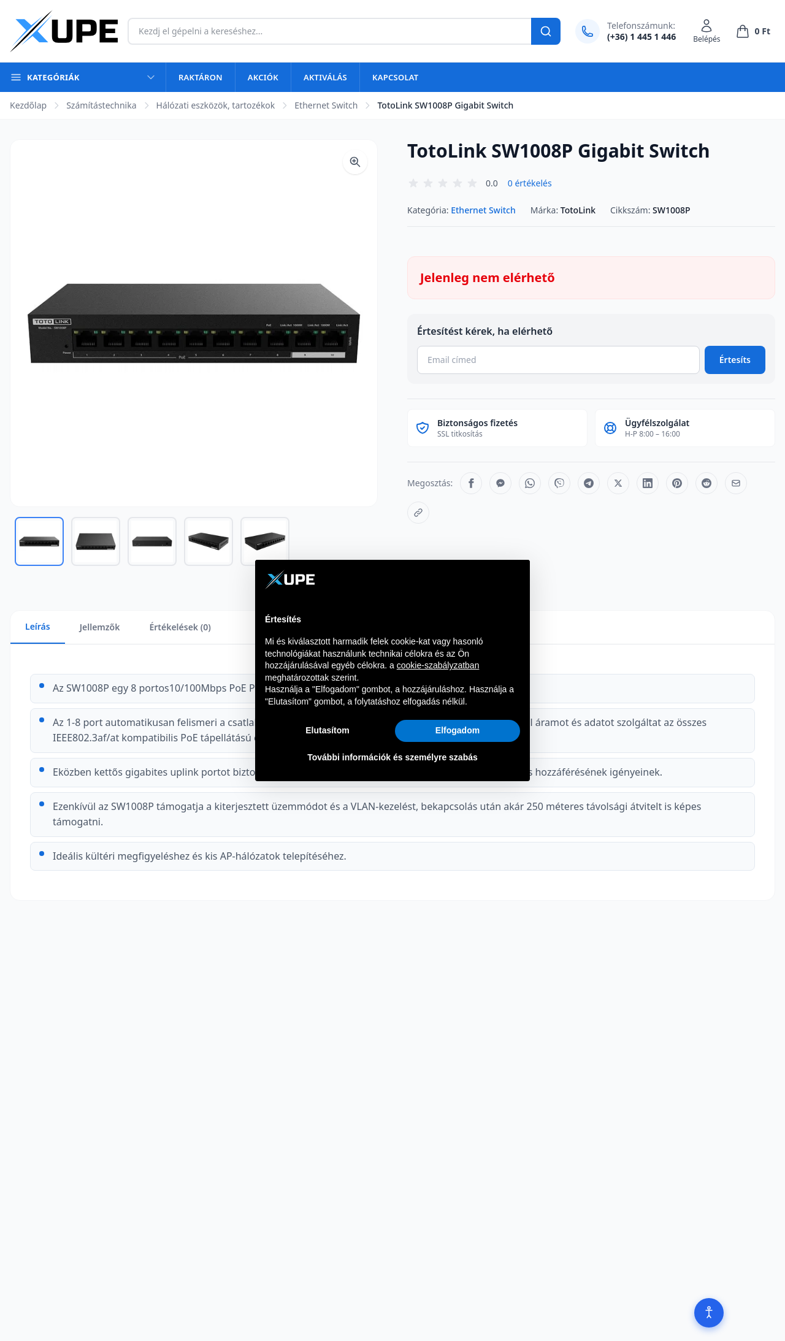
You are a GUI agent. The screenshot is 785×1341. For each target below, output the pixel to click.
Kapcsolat (395, 77)
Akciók (263, 77)
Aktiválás (325, 77)
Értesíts (735, 359)
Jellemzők (100, 627)
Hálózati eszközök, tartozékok (215, 105)
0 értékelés (530, 183)
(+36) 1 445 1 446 (641, 36)
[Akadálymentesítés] (709, 1313)
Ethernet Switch (326, 105)
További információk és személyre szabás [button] (392, 757)
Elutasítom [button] (327, 730)
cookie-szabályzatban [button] (438, 665)
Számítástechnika (101, 105)
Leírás (37, 626)
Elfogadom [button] (457, 730)
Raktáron (200, 77)
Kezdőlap (28, 105)
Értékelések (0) (179, 627)
